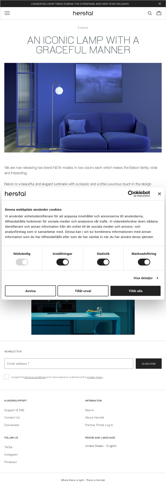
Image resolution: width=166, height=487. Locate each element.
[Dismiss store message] (159, 3)
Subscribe (149, 363)
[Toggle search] (149, 13)
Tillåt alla (135, 291)
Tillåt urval (83, 291)
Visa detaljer (143, 278)
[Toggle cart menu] (159, 13)
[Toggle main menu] (7, 13)
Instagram (11, 454)
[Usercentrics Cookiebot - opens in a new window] (131, 193)
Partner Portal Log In (99, 425)
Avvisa (30, 291)
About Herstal (94, 417)
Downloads (11, 425)
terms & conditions (35, 377)
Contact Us (12, 417)
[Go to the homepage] (83, 13)
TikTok (8, 447)
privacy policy (95, 377)
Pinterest (10, 462)
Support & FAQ (14, 410)
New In (89, 410)
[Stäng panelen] (159, 193)
